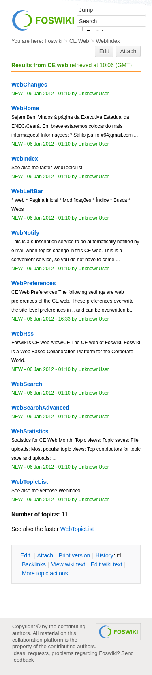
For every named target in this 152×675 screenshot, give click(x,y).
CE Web (79, 41)
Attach (128, 51)
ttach (45, 555)
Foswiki (53, 41)
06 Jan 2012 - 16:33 (49, 319)
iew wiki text (68, 564)
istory (104, 555)
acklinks (34, 564)
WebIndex (108, 41)
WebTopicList (77, 529)
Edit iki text (106, 564)
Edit (104, 51)
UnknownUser (93, 93)
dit (26, 555)
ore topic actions (45, 573)
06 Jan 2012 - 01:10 (49, 93)
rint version (74, 555)
